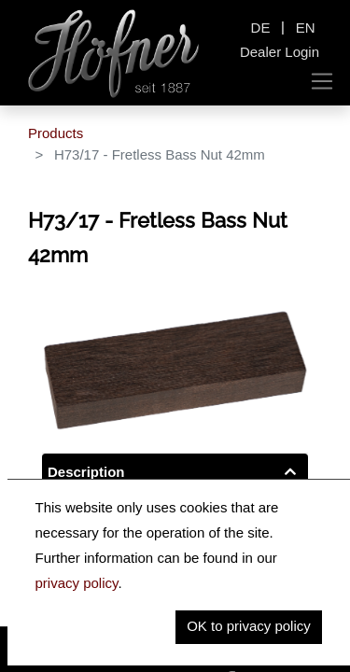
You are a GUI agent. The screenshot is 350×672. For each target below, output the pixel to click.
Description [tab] (86, 472)
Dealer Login (279, 52)
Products (55, 133)
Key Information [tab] (101, 510)
